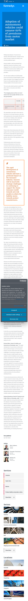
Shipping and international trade (14, 542)
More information (18, 305)
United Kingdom (8, 577)
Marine (6, 486)
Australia (14, 564)
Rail (14, 531)
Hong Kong (6, 571)
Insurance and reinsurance (14, 521)
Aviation (7, 475)
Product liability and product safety (13, 492)
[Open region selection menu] (9, 1)
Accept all (14, 310)
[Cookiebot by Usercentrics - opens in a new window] (20, 281)
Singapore (6, 574)
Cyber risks (7, 481)
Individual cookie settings (14, 314)
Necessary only (14, 319)
